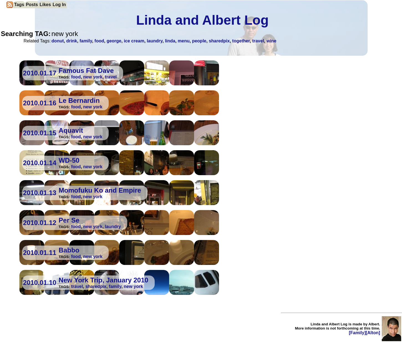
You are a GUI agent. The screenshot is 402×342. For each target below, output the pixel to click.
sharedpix (219, 41)
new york (92, 77)
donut (58, 41)
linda (170, 41)
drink (71, 41)
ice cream (134, 41)
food (99, 41)
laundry (154, 41)
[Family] (357, 332)
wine (271, 41)
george (113, 41)
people (199, 41)
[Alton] (373, 332)
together (241, 41)
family (86, 41)
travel (258, 41)
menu (184, 41)
